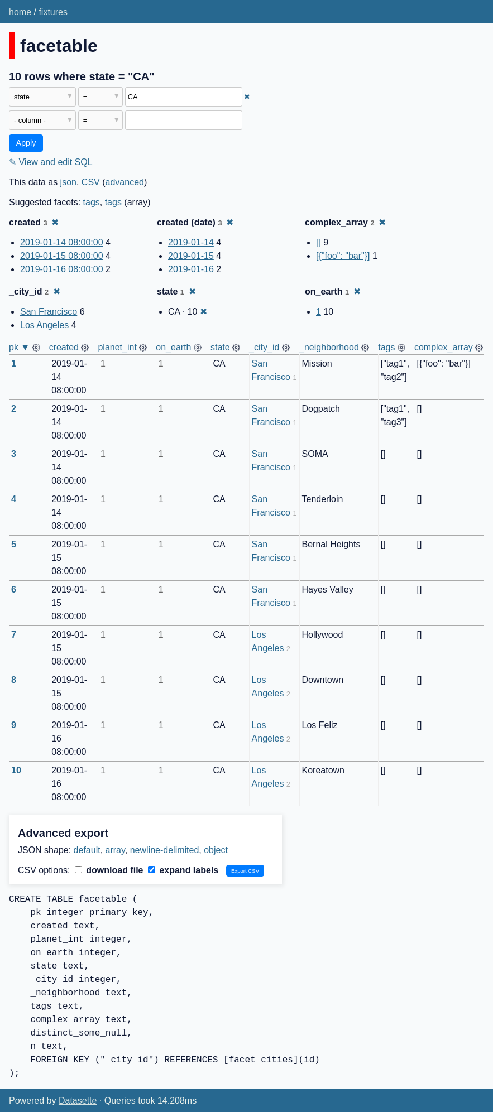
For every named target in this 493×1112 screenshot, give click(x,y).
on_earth (173, 347)
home (20, 12)
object (216, 850)
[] (318, 242)
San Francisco (48, 311)
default (87, 850)
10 (16, 770)
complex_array (443, 347)
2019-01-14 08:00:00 (61, 242)
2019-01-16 (191, 269)
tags (91, 202)
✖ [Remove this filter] (247, 97)
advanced (125, 182)
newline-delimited (164, 850)
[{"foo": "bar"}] (343, 256)
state (220, 347)
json (68, 182)
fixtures (53, 12)
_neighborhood (329, 347)
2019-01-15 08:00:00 (61, 256)
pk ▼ (19, 347)
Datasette (78, 1100)
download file (109, 870)
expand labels (183, 870)
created (64, 347)
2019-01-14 (191, 242)
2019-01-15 (191, 256)
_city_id (264, 347)
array (115, 850)
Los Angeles (44, 325)
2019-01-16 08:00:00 (61, 269)
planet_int (117, 347)
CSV (91, 182)
